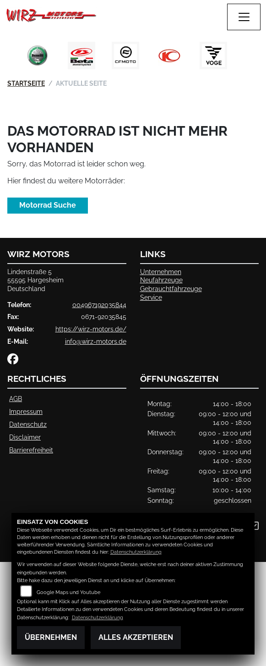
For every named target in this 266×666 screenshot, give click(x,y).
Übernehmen (51, 637)
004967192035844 (99, 304)
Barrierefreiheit (31, 450)
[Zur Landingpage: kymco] (169, 55)
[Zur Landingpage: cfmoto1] (125, 55)
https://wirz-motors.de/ (90, 329)
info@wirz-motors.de (95, 341)
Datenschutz (28, 424)
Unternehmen (160, 271)
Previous (22, 57)
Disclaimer (25, 437)
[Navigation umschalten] (244, 17)
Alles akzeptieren (135, 637)
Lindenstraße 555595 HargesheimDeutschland (35, 280)
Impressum (26, 411)
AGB (15, 398)
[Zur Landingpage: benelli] (37, 55)
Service (151, 297)
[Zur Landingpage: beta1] (81, 55)
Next (244, 57)
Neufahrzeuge (161, 280)
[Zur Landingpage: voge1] (213, 55)
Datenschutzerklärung (136, 552)
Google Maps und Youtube (68, 592)
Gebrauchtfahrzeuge (171, 288)
